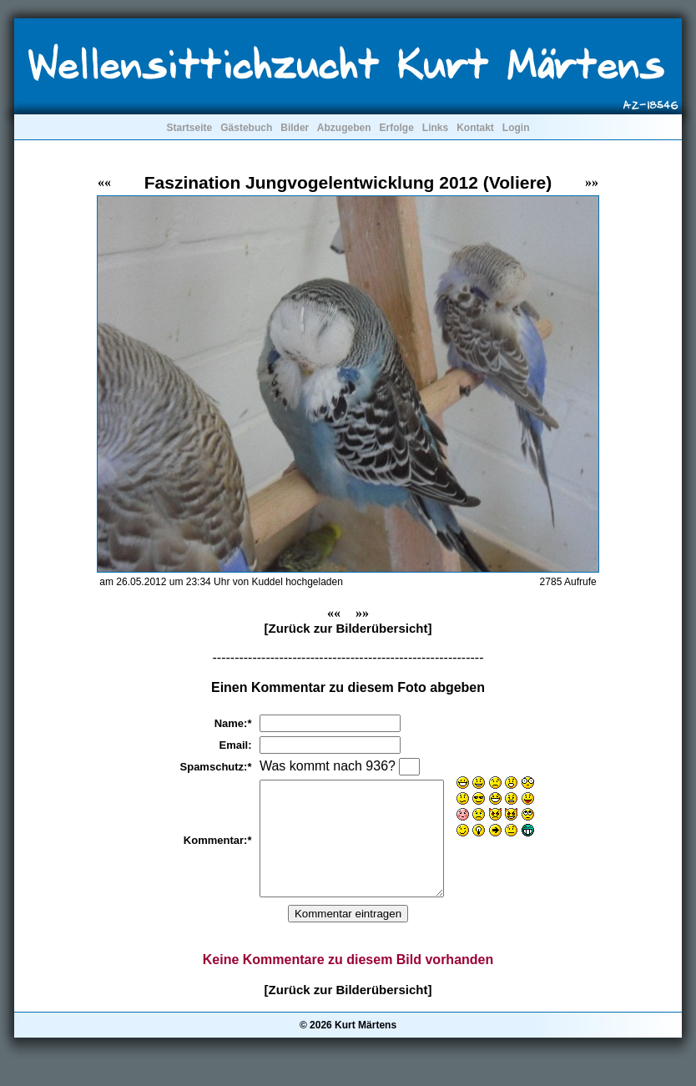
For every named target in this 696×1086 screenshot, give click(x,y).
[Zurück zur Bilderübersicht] (348, 628)
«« (104, 182)
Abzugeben (344, 128)
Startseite (189, 128)
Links (435, 128)
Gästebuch (246, 128)
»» (591, 182)
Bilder (294, 128)
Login (516, 128)
